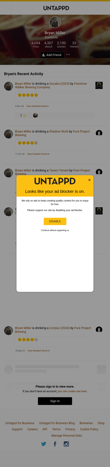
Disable (55, 221)
